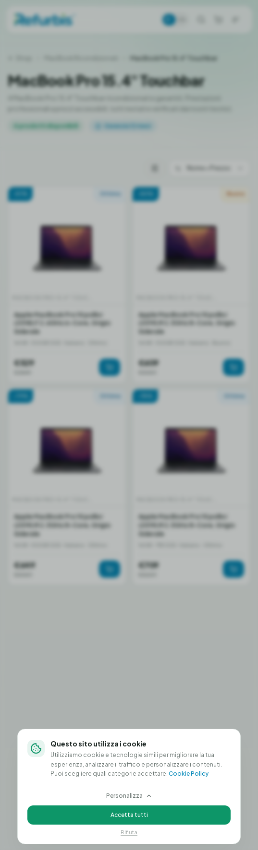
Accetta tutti (129, 814)
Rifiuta (129, 832)
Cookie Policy (189, 773)
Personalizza (129, 795)
